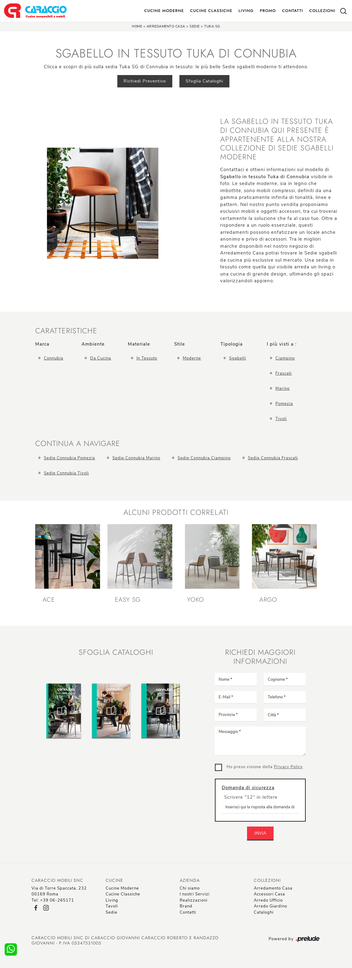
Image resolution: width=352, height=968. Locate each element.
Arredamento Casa (166, 26)
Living (246, 11)
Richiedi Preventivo (145, 81)
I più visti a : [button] (282, 344)
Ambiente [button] (93, 344)
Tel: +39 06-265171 (52, 900)
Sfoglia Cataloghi (204, 81)
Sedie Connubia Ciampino (204, 458)
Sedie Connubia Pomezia (69, 458)
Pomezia (284, 403)
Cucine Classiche (211, 11)
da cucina (100, 358)
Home (137, 26)
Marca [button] (42, 344)
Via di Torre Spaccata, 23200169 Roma (59, 891)
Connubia (53, 358)
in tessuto (146, 358)
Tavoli (112, 906)
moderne (192, 358)
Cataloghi (264, 912)
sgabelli (237, 358)
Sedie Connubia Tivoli (66, 473)
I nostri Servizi (195, 894)
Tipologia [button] (231, 344)
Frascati (283, 373)
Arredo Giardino (270, 906)
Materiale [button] (139, 344)
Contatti (292, 11)
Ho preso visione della (265, 767)
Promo (268, 11)
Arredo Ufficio (268, 900)
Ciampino (285, 358)
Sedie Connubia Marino (136, 458)
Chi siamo (190, 888)
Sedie (195, 26)
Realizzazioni (193, 900)
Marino (282, 388)
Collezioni (322, 11)
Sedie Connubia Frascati (273, 458)
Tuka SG (212, 26)
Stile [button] (179, 344)
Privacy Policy (288, 767)
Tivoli (281, 419)
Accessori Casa (269, 894)
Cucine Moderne (164, 11)
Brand (186, 906)
